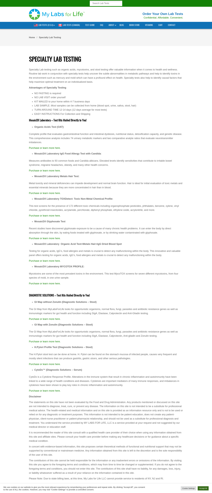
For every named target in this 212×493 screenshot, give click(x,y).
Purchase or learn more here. (45, 148)
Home (32, 37)
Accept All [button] (203, 488)
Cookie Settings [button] (188, 488)
